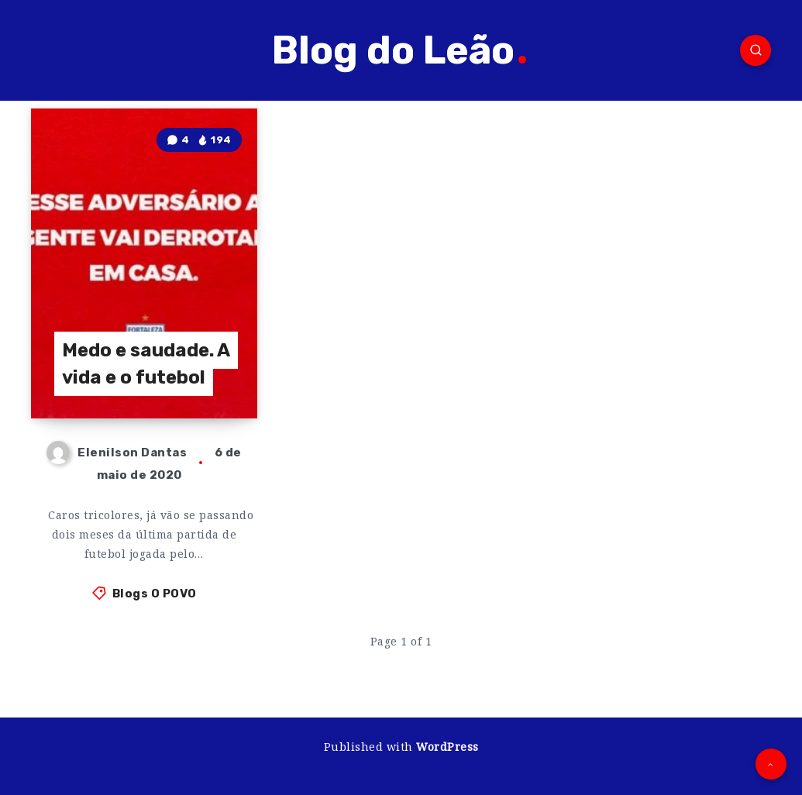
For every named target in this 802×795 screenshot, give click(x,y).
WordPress (447, 746)
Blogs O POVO (154, 594)
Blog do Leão (399, 50)
